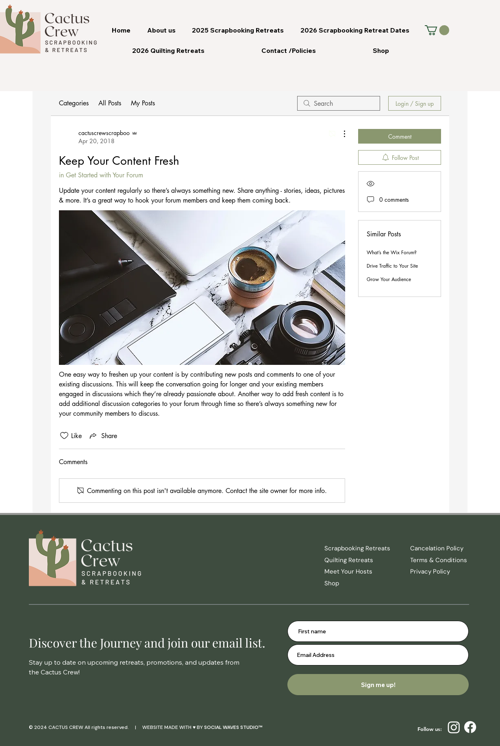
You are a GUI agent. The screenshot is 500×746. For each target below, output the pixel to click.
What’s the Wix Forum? (392, 252)
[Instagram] (454, 727)
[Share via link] (102, 436)
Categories (74, 103)
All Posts (109, 103)
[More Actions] (340, 134)
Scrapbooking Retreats (357, 548)
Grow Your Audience (389, 279)
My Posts (143, 103)
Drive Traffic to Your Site (392, 265)
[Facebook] (470, 727)
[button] (437, 30)
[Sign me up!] (378, 684)
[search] (338, 103)
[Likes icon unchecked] (64, 436)
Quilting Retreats (348, 560)
